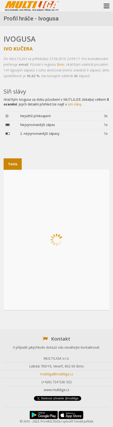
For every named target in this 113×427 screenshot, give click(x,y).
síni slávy (74, 104)
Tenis (12, 164)
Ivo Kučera (18, 48)
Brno (61, 64)
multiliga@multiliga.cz (56, 374)
